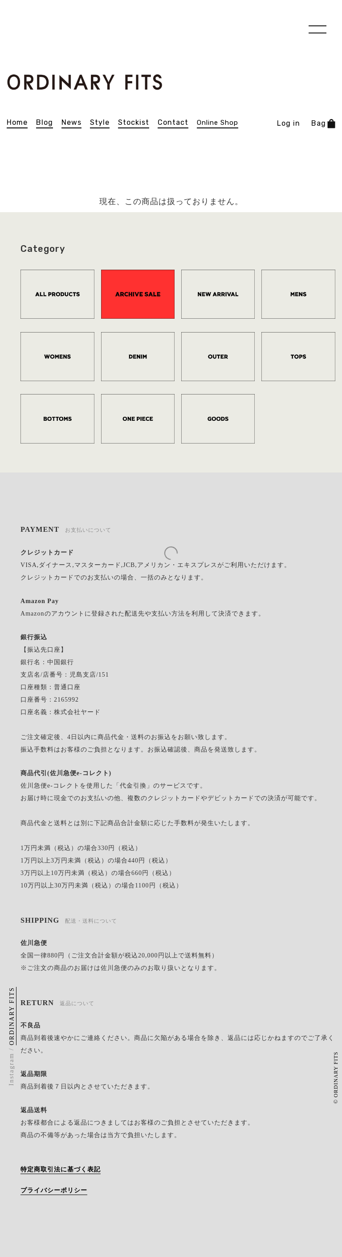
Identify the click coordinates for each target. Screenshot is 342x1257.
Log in (288, 123)
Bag (323, 123)
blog (44, 122)
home (17, 122)
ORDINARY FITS (12, 1016)
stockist (133, 122)
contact (173, 122)
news (71, 122)
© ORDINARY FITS (336, 1078)
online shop (217, 122)
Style (100, 122)
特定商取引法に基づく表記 (60, 1169)
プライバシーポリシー (53, 1190)
